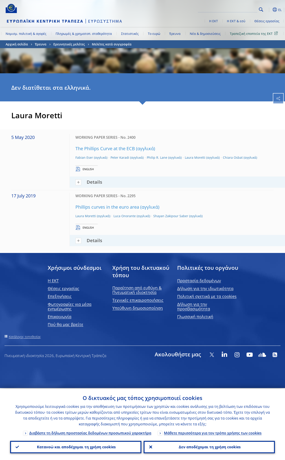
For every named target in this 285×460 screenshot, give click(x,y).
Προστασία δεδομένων (199, 280)
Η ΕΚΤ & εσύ (236, 21)
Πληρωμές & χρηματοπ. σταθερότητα (84, 33)
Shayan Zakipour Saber (170, 216)
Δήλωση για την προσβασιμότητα (193, 306)
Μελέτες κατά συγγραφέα (111, 44)
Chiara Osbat (233, 157)
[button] (268, 9)
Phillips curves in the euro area (107, 207)
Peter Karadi (120, 157)
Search (261, 9)
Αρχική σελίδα (17, 44)
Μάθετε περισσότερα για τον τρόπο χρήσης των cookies (213, 432)
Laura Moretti (195, 157)
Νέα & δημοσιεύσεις (205, 33)
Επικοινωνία (59, 316)
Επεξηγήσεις (60, 296)
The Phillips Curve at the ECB (105, 148)
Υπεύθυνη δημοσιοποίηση (137, 308)
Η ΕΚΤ (213, 21)
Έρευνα (175, 33)
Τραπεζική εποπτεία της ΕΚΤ (254, 33)
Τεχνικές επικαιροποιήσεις (137, 300)
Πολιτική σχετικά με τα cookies (207, 296)
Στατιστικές (130, 33)
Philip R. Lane (157, 157)
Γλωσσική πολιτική (195, 316)
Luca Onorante (124, 216)
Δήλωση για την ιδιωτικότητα (205, 288)
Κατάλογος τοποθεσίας (25, 337)
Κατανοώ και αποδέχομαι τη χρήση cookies (75, 446)
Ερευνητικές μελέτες (69, 44)
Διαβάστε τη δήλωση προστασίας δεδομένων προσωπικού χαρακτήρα (90, 432)
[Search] (234, 9)
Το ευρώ (154, 33)
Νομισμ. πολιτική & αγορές (26, 33)
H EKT (53, 280)
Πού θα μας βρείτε (65, 324)
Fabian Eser (84, 157)
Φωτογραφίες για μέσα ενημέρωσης (69, 306)
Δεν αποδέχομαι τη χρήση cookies (209, 446)
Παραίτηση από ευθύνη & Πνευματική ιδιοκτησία (137, 290)
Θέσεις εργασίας (266, 21)
